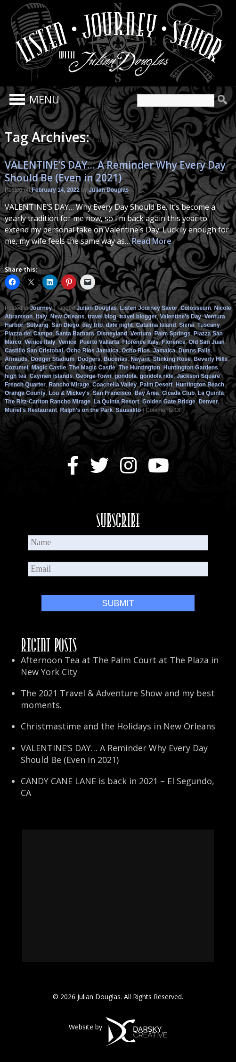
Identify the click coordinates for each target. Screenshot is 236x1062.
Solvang (37, 325)
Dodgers (89, 359)
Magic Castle (49, 367)
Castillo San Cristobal (34, 350)
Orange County (25, 393)
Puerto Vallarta (99, 342)
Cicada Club (178, 393)
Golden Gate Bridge (168, 401)
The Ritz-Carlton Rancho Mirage (47, 401)
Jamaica (164, 350)
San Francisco (112, 393)
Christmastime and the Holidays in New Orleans (118, 726)
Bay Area (147, 393)
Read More (151, 241)
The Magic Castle (92, 367)
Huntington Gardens (190, 367)
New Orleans (67, 316)
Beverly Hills (211, 359)
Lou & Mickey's (69, 393)
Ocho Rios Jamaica (92, 350)
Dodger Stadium (52, 359)
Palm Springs (173, 333)
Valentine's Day (180, 316)
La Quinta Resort (116, 401)
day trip (92, 325)
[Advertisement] (118, 896)
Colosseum (195, 308)
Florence (174, 342)
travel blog (102, 316)
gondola (125, 376)
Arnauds (16, 359)
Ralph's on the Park (86, 410)
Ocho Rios (136, 350)
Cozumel (16, 367)
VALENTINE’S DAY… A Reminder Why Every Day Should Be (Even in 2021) (115, 171)
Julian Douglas (109, 190)
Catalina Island (156, 325)
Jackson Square (198, 376)
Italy (41, 316)
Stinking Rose (172, 359)
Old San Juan (206, 342)
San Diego (65, 325)
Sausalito (128, 410)
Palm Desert (156, 384)
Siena (186, 325)
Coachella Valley (114, 384)
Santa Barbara (75, 333)
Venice (67, 342)
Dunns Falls (195, 350)
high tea (15, 376)
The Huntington (139, 367)
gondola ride (157, 376)
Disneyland (112, 333)
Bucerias (116, 359)
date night (119, 325)
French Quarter (25, 384)
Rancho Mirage (69, 384)
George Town (94, 376)
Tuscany (208, 325)
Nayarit (140, 359)
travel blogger (137, 316)
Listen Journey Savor (148, 308)
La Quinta (211, 393)
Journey (41, 308)
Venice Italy (39, 342)
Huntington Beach (200, 384)
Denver (208, 401)
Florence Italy (140, 342)
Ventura (140, 333)
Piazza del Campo (28, 333)
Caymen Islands (51, 376)
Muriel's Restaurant (31, 410)
